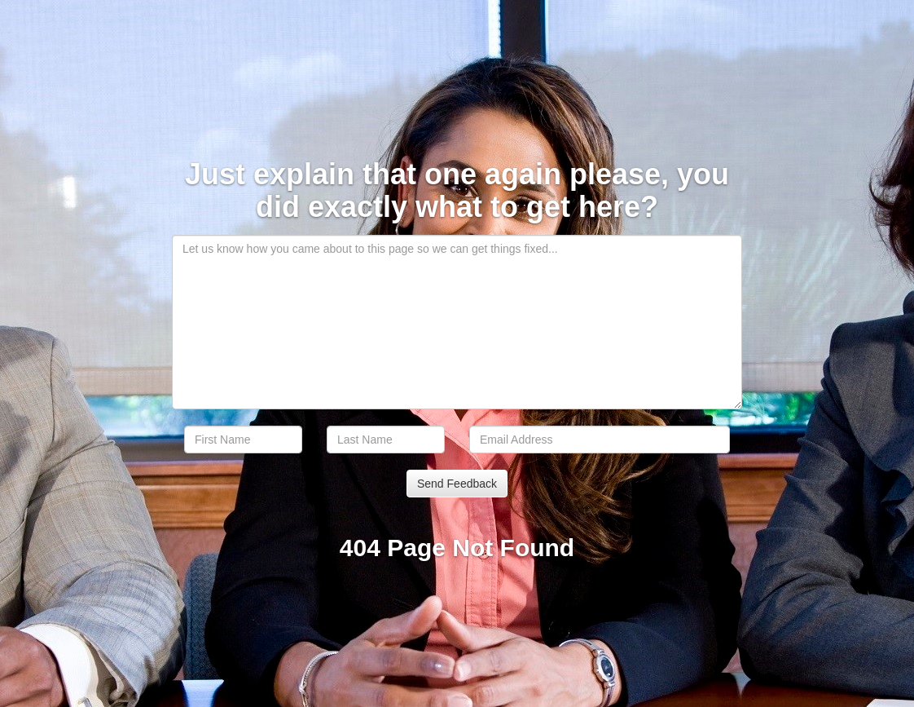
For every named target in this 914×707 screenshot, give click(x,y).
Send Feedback (457, 483)
